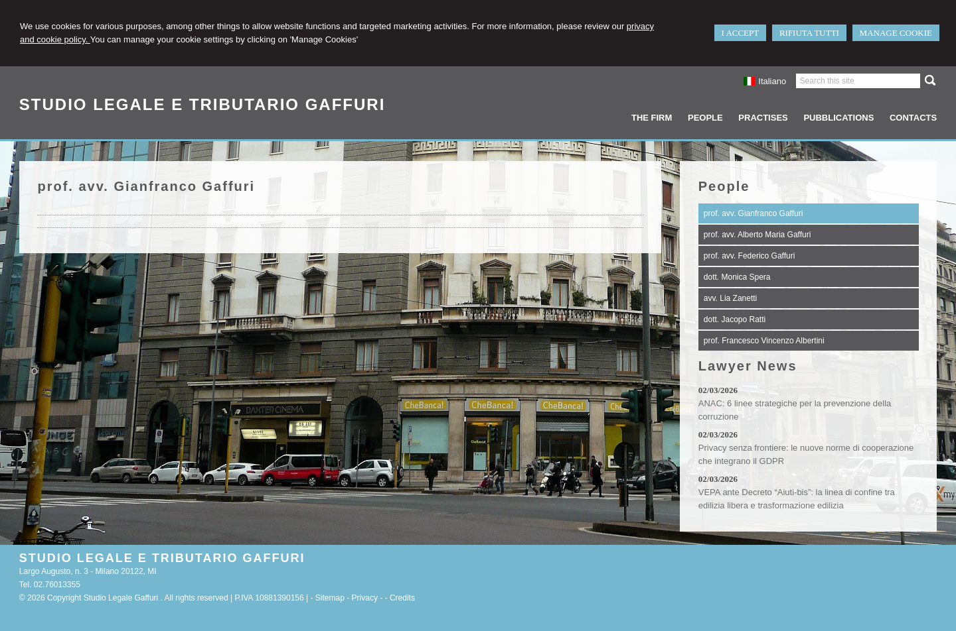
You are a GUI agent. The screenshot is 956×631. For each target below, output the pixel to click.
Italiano (765, 81)
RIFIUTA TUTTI (809, 33)
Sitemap (330, 597)
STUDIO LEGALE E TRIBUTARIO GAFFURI (202, 104)
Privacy (365, 597)
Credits (402, 597)
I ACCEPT (740, 33)
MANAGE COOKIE (896, 33)
